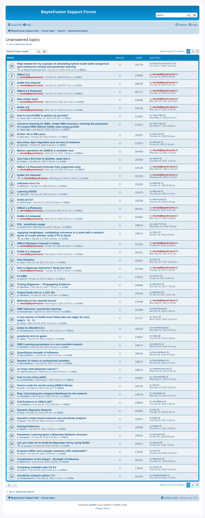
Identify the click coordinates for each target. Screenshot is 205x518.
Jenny (23, 323)
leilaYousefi (25, 202)
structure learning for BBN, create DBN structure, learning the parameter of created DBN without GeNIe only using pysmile (62, 125)
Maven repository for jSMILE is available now (45, 150)
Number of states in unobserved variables (43, 360)
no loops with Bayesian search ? (37, 368)
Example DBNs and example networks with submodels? (52, 450)
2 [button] (193, 51)
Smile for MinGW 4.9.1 (31, 327)
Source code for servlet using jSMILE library (44, 385)
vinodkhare (25, 404)
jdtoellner (24, 287)
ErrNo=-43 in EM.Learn (31, 134)
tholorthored (26, 311)
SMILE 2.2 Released (29, 90)
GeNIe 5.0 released (28, 82)
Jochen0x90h (26, 380)
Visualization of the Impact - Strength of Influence (48, 459)
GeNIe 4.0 (23, 107)
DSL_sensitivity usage (31, 224)
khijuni (23, 429)
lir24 (22, 388)
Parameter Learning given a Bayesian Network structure (52, 434)
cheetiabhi (25, 396)
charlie (23, 161)
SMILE (82, 70)
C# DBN (22, 276)
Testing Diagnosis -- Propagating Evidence (43, 284)
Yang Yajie (25, 118)
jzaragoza (25, 437)
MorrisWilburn (27, 355)
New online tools (27, 99)
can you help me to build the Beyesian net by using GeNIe (53, 442)
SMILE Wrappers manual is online (38, 243)
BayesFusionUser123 (34, 70)
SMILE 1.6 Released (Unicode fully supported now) (48, 166)
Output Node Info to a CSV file (36, 292)
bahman (24, 145)
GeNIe (79, 85)
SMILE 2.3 (23, 74)
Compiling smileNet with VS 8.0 (36, 467)
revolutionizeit (26, 330)
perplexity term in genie (32, 336)
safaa (22, 339)
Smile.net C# (25, 199)
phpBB (92, 505)
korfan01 (24, 347)
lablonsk (24, 186)
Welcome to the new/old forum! (36, 300)
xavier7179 (25, 227)
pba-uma (24, 137)
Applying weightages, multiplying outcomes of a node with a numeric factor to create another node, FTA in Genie (60, 234)
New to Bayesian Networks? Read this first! (44, 267)
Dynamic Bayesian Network (34, 409)
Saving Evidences (28, 426)
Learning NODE (26, 191)
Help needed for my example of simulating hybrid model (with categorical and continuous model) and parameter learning (63, 65)
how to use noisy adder (31, 377)
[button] (197, 51)
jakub (22, 421)
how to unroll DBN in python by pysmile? (43, 115)
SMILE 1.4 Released (29, 207)
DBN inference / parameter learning (39, 308)
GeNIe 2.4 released (28, 216)
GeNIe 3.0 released (28, 175)
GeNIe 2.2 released (28, 251)
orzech (23, 470)
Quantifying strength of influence (37, 352)
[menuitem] (27, 24)
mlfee (27, 238)
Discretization (25, 259)
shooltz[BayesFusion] (31, 77)
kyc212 (23, 279)
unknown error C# (28, 183)
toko (22, 412)
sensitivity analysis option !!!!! (36, 475)
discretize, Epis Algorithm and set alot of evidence (48, 142)
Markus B (24, 462)
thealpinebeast (27, 478)
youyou (27, 446)
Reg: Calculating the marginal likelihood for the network (52, 393)
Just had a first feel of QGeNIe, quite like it (43, 158)
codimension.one (28, 371)
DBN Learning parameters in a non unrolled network (49, 344)
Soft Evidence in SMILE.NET (34, 401)
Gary (22, 262)
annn (22, 453)
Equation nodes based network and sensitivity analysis (51, 418)
